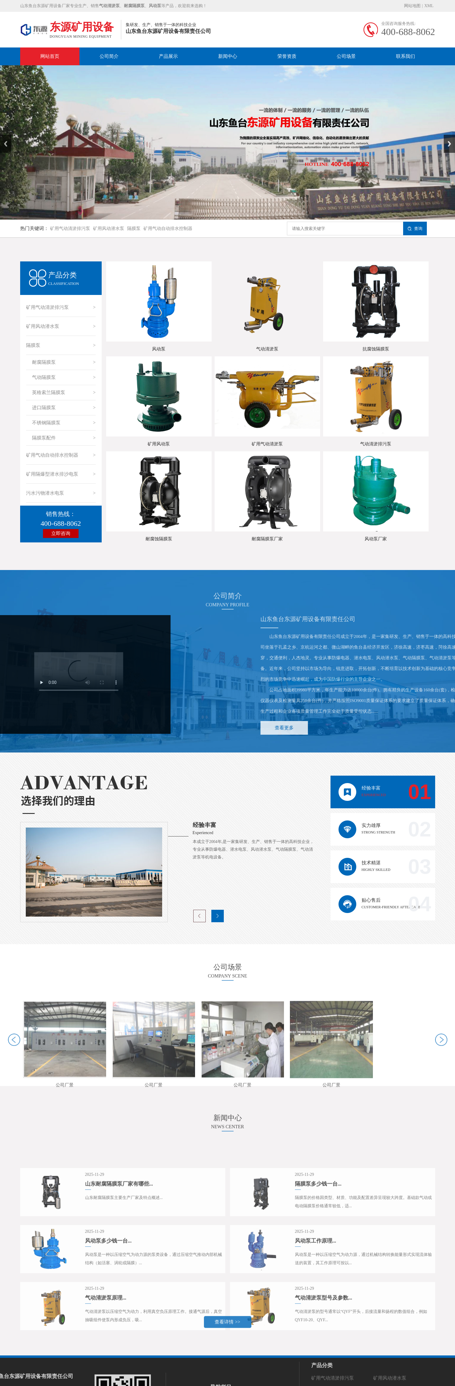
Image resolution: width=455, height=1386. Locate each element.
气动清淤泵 (267, 349)
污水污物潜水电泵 (45, 493)
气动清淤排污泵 (375, 444)
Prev (3, 137)
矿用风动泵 (159, 444)
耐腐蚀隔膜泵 (159, 538)
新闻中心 (227, 56)
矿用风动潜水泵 (108, 228)
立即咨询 (60, 533)
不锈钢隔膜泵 (46, 422)
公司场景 (346, 56)
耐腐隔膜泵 (44, 362)
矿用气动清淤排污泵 (70, 228)
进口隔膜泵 (44, 407)
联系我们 (405, 56)
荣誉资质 (286, 56)
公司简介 (109, 56)
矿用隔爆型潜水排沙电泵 (52, 474)
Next (447, 137)
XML (428, 6)
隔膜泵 (134, 228)
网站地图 (412, 6)
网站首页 (49, 56)
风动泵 (158, 349)
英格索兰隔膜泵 (48, 392)
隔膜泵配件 (44, 437)
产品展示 (168, 56)
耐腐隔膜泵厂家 (267, 538)
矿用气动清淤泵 (267, 444)
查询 (415, 228)
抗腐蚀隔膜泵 (376, 349)
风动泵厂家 (376, 538)
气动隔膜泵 (44, 377)
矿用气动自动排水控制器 (167, 228)
